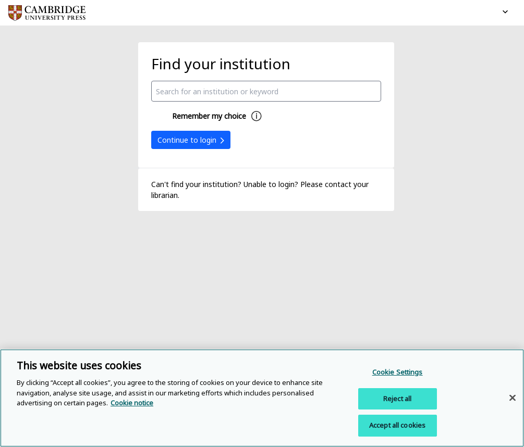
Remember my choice (209, 116)
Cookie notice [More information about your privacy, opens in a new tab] (132, 402)
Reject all (397, 398)
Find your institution (220, 63)
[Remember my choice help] (256, 116)
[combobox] (266, 91)
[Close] (512, 398)
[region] (262, 398)
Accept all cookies (397, 425)
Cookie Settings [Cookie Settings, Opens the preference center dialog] (397, 372)
